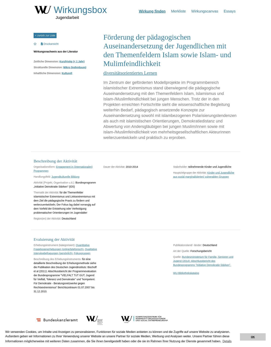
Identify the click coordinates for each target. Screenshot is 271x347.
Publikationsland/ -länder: (187, 245)
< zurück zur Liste (45, 35)
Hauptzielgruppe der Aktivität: (190, 172)
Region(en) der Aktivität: (47, 218)
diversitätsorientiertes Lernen (130, 72)
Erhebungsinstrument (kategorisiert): (54, 245)
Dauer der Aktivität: (114, 166)
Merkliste (178, 11)
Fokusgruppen (82, 253)
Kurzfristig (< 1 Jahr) (72, 61)
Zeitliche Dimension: (46, 61)
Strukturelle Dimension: (48, 67)
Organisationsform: (44, 166)
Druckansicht (50, 43)
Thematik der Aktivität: (46, 192)
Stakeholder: (180, 166)
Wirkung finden (152, 11)
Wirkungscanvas (204, 11)
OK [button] (253, 336)
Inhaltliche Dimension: (47, 73)
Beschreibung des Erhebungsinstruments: (57, 259)
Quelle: (177, 256)
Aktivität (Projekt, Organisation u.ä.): (54, 182)
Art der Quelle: (181, 251)
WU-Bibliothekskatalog (186, 273)
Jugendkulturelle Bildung (65, 176)
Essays (230, 11)
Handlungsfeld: (42, 176)
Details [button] (227, 341)
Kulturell (67, 73)
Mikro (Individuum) (74, 67)
